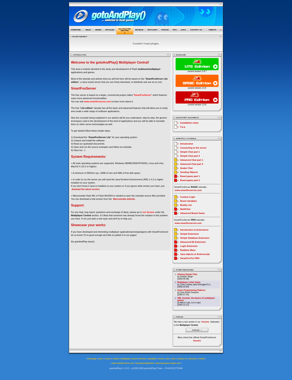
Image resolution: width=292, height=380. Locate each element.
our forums (148, 212)
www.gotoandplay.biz (144, 363)
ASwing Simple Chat (187, 274)
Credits (201, 359)
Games (108, 359)
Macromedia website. (124, 199)
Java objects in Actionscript (195, 254)
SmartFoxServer (142, 95)
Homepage (92, 359)
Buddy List (186, 205)
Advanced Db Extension (193, 242)
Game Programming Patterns (191, 290)
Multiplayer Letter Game (189, 282)
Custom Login (187, 197)
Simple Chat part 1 (190, 152)
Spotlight (152, 359)
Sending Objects (189, 172)
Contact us (182, 359)
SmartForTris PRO (190, 258)
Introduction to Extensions (194, 230)
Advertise (192, 359)
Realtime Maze (188, 250)
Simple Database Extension (194, 238)
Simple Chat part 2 (190, 156)
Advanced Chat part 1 (191, 160)
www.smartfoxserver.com (97, 101)
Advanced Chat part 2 (191, 164)
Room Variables (188, 201)
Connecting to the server (193, 148)
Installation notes (189, 123)
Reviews (142, 359)
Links (173, 359)
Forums (161, 359)
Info (167, 359)
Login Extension (189, 246)
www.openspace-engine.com (167, 363)
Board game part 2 (190, 180)
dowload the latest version (86, 189)
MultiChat (185, 209)
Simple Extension (189, 234)
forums (197, 340)
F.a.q (182, 127)
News (100, 359)
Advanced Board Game (192, 213)
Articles (116, 359)
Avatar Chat (186, 168)
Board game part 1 (190, 176)
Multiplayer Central (129, 359)
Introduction (186, 143)
